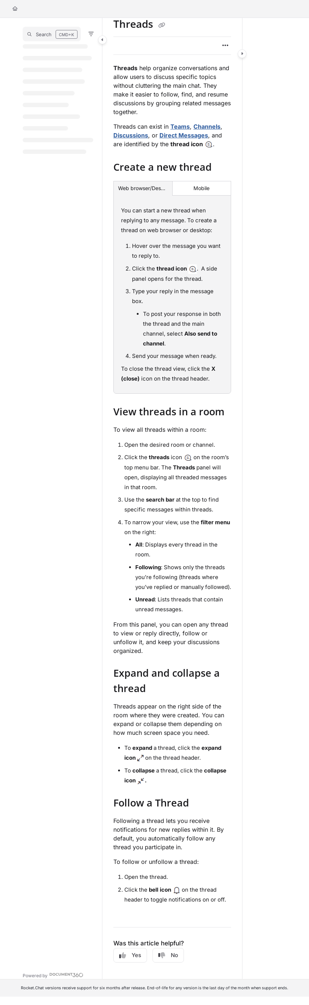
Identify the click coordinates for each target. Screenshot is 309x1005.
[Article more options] (225, 46)
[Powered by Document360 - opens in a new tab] (53, 974)
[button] (52, 34)
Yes (130, 955)
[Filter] (91, 34)
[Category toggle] (102, 39)
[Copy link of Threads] (161, 25)
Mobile (201, 188)
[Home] (15, 8)
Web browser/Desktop (143, 188)
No (168, 955)
